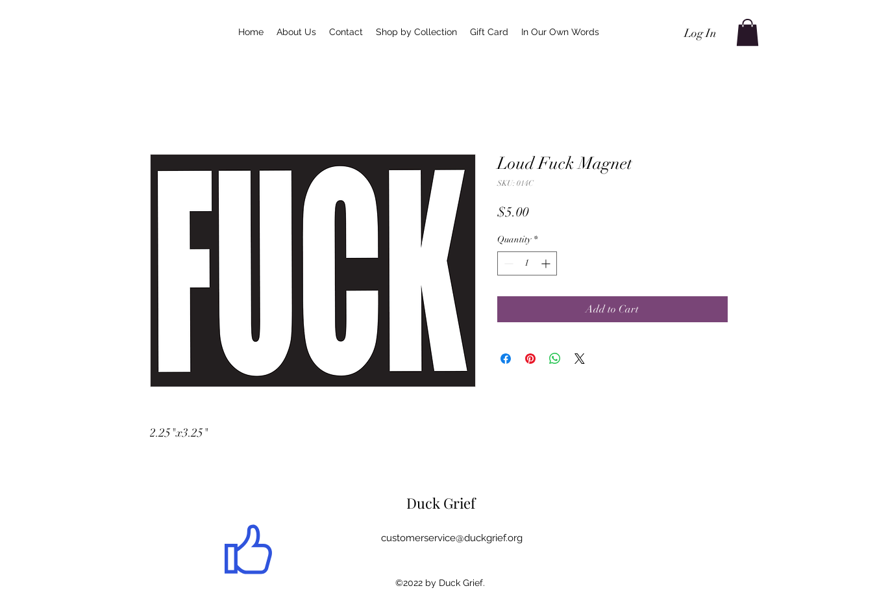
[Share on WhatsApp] (555, 358)
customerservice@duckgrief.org (452, 538)
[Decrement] (507, 263)
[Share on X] (579, 358)
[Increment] (547, 263)
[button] (747, 32)
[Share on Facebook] (505, 358)
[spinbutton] (527, 263)
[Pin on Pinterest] (530, 358)
